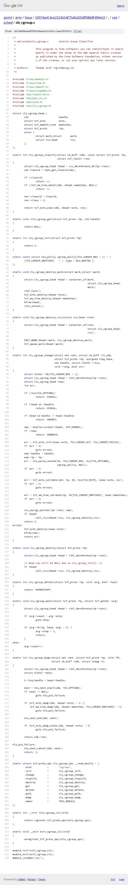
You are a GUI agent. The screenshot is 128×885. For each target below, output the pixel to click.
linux (28, 17)
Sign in (120, 5)
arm (18, 17)
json (121, 879)
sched (8, 22)
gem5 (8, 17)
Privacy (31, 879)
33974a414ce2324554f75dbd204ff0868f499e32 (70, 17)
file (77, 31)
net (114, 17)
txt (113, 879)
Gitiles (21, 879)
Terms (41, 879)
